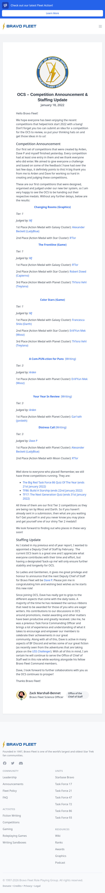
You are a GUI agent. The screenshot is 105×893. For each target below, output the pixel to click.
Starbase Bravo (64, 777)
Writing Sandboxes (14, 842)
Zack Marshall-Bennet (45, 693)
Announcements (13, 784)
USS (41, 651)
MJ (30, 220)
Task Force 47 (63, 797)
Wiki (58, 836)
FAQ (5, 797)
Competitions (11, 822)
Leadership (10, 777)
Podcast (60, 862)
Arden (32, 372)
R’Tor (73, 238)
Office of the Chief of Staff (75, 695)
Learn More (52, 13)
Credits (17, 885)
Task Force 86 (63, 811)
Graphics (60, 856)
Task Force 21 (63, 791)
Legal (37, 885)
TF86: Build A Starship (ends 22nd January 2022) (52, 490)
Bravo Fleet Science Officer (46, 697)
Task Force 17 (63, 784)
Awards (60, 849)
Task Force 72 (63, 804)
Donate (7, 885)
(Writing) (52, 359)
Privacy (28, 885)
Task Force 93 (63, 817)
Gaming (8, 829)
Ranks (59, 842)
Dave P (33, 441)
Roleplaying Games (15, 836)
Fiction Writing (12, 815)
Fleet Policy (10, 791)
